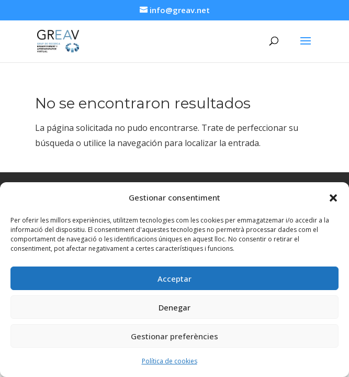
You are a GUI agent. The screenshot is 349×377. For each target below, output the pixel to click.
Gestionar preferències (174, 336)
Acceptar (174, 278)
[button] (333, 198)
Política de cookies (169, 361)
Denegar (174, 307)
